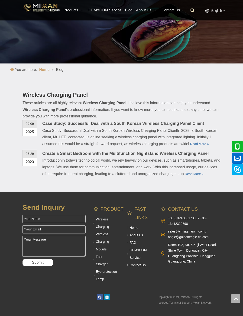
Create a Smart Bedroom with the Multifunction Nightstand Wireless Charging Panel (125, 153)
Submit (38, 262)
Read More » (199, 144)
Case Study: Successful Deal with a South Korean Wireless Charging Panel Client (123, 123)
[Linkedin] (107, 297)
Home (134, 228)
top (235, 298)
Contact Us (138, 265)
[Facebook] (100, 297)
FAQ (133, 242)
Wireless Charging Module (102, 241)
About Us (136, 235)
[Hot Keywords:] (192, 10)
